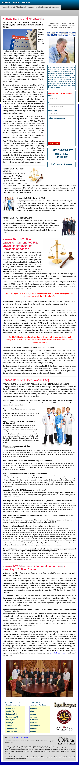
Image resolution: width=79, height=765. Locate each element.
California (34, 720)
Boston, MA (10, 720)
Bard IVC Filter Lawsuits (16, 2)
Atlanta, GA (10, 708)
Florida (33, 731)
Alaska (32, 711)
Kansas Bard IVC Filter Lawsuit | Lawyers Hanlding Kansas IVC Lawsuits (30, 7)
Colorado (33, 723)
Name (50, 95)
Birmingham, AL (12, 717)
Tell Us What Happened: (56, 118)
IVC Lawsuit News (61, 164)
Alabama (33, 708)
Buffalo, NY (10, 723)
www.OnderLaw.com (57, 653)
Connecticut (35, 725)
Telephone (51, 103)
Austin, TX (10, 711)
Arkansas (34, 717)
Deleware (33, 728)
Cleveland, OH (11, 731)
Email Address (53, 110)
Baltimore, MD (11, 714)
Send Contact (54, 143)
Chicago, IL (10, 725)
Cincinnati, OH (11, 728)
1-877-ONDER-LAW (61, 150)
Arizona (33, 714)
